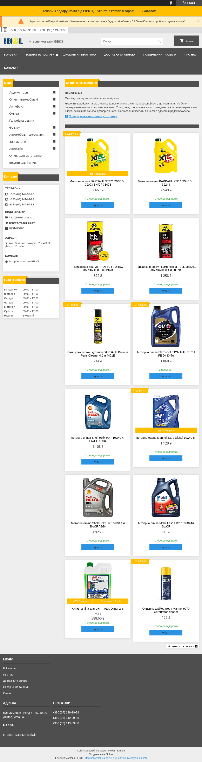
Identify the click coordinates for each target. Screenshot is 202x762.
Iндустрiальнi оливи (23, 162)
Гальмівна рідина (21, 120)
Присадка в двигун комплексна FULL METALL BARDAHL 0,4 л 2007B (165, 268)
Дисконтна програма (79, 54)
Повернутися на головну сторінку (93, 116)
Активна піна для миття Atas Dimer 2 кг (98, 608)
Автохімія (16, 148)
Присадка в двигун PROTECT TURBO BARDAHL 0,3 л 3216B (98, 268)
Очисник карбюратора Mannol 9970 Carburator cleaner (166, 610)
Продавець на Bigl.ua (101, 754)
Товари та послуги (40, 54)
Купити (98, 205)
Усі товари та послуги (181, 646)
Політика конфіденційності (131, 758)
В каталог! (148, 11)
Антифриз (16, 106)
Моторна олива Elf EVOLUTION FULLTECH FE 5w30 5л (166, 354)
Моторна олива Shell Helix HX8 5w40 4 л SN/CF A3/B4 (98, 524)
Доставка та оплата (119, 54)
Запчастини (17, 141)
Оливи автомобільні (23, 99)
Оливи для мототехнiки (25, 155)
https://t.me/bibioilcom (22, 222)
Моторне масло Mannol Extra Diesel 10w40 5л (166, 437)
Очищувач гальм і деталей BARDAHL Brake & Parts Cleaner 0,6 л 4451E (97, 354)
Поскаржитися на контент (99, 758)
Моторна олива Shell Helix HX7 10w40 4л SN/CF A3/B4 (97, 439)
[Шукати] (159, 41)
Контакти (11, 67)
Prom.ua (120, 750)
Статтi (7, 693)
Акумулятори (18, 92)
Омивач (14, 113)
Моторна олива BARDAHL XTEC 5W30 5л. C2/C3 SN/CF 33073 (98, 183)
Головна (10, 54)
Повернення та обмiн (159, 54)
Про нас (190, 54)
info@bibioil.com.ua (21, 217)
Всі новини (9, 668)
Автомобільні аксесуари (26, 134)
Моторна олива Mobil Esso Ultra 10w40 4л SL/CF (166, 524)
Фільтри (14, 127)
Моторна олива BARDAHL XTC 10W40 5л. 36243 (166, 183)
